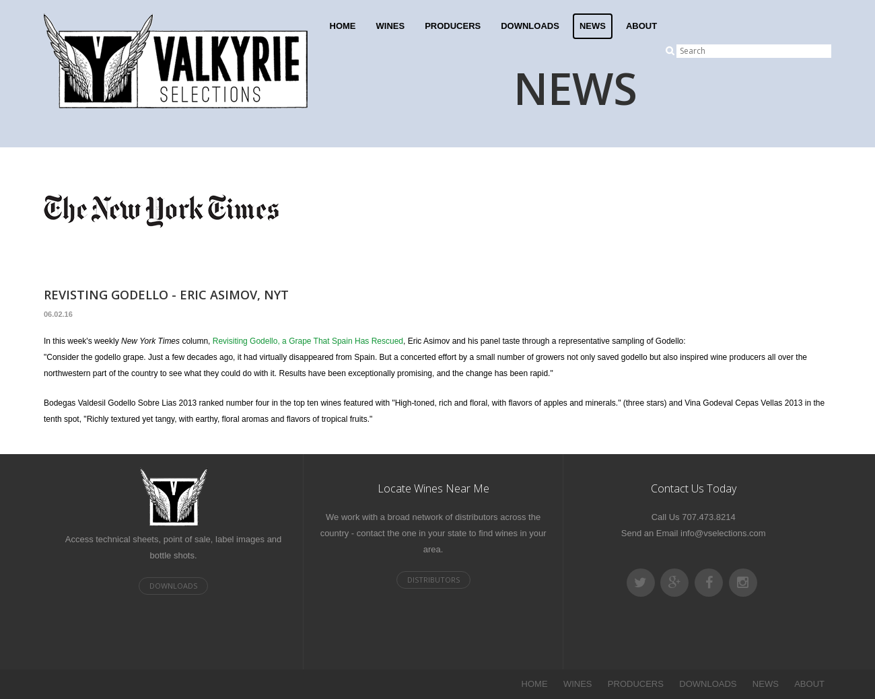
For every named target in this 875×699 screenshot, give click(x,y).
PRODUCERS (453, 26)
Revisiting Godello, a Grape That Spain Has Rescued (308, 341)
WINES (390, 26)
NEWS (593, 26)
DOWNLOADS (530, 26)
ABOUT (641, 26)
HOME (343, 26)
